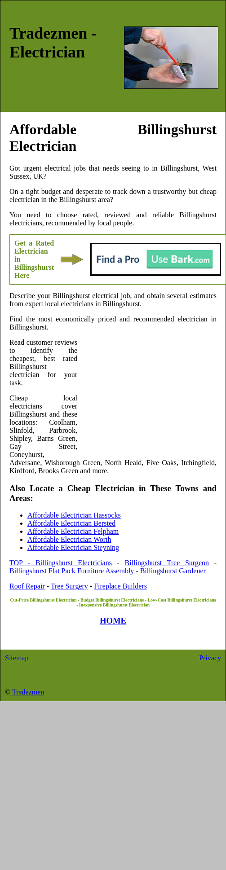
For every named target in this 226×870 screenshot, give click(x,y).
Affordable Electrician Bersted (71, 523)
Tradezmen (27, 692)
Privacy (210, 658)
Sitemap (16, 658)
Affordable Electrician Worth (69, 539)
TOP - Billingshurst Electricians (60, 563)
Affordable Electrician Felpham (73, 531)
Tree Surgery (69, 586)
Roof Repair (27, 586)
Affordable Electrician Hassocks (74, 515)
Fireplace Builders (120, 586)
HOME (113, 620)
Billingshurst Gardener (173, 571)
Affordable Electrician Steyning (73, 547)
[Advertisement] (147, 397)
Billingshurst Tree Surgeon (167, 563)
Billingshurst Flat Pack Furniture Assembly (71, 571)
